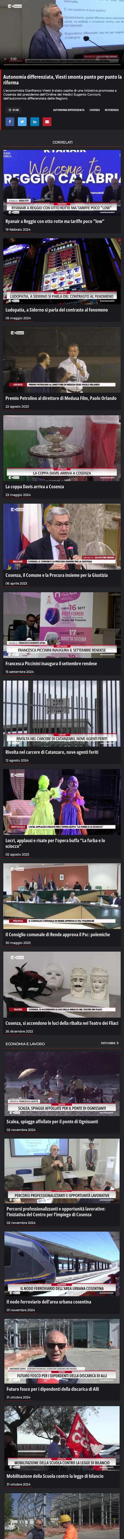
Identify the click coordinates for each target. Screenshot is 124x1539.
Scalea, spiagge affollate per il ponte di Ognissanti (52, 1121)
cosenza (94, 110)
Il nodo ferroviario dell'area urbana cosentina (49, 1301)
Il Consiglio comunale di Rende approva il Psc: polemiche (57, 934)
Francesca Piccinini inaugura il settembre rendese (51, 663)
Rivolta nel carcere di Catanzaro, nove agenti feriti (51, 752)
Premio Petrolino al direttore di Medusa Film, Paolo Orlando (61, 398)
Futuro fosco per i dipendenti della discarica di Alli (53, 1389)
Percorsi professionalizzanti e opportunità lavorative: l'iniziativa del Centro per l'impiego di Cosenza (56, 1211)
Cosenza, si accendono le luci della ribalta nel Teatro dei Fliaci (61, 1023)
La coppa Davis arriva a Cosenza (34, 486)
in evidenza (112, 110)
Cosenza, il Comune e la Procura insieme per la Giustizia (56, 575)
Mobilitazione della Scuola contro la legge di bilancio (55, 1476)
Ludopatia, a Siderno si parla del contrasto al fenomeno (56, 309)
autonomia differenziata (68, 110)
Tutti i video (110, 1043)
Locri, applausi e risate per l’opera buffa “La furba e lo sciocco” (55, 843)
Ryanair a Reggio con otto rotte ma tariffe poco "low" (54, 221)
